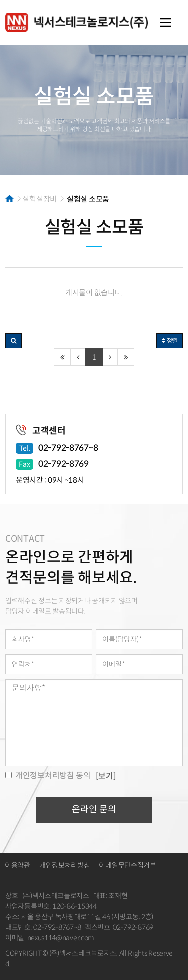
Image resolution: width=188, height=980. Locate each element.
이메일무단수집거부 (127, 865)
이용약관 (17, 865)
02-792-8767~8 (68, 448)
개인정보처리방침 (64, 865)
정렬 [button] (169, 340)
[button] (13, 340)
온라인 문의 (94, 809)
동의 (48, 775)
